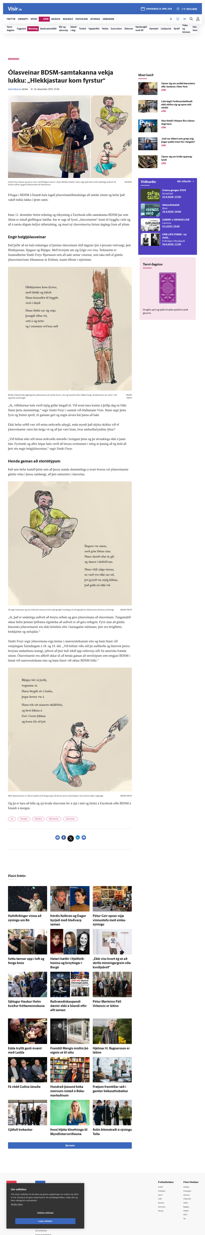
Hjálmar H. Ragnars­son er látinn (110, 1030)
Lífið (160, 1171)
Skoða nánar (17, 1213)
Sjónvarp (162, 1179)
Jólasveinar (84, 819)
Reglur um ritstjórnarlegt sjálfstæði (18, 1172)
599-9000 (16, 1189)
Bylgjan (187, 1179)
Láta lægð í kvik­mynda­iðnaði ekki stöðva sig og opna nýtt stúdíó (176, 104)
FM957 (186, 1183)
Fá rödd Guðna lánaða (20, 1066)
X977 (186, 1187)
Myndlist (44, 819)
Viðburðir (188, 1171)
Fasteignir (188, 1162)
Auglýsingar (46, 1174)
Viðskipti (162, 1162)
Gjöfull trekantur (17, 1103)
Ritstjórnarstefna (49, 1183)
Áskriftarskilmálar (49, 1187)
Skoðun (162, 1175)
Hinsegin (27, 819)
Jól (12, 819)
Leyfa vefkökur (64, 1221)
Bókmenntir (64, 819)
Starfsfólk (45, 1191)
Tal (184, 1191)
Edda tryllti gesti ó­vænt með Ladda (26, 1030)
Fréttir (161, 1158)
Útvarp (161, 1183)
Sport (161, 1166)
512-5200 (50, 1170)
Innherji (187, 1158)
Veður (186, 1175)
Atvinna (187, 1166)
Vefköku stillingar (26, 1221)
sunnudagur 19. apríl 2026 (158, 9)
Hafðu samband (49, 1179)
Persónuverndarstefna (17, 1177)
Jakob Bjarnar (14, 89)
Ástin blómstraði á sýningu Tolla (110, 1103)
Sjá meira (70, 1117)
